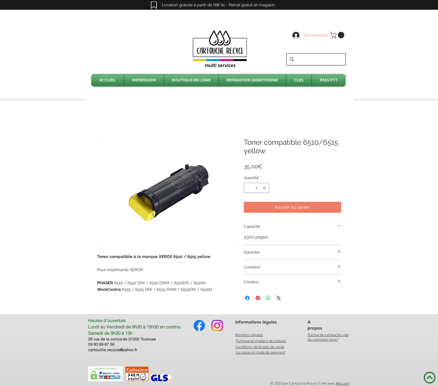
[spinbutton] (256, 188)
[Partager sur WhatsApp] (268, 298)
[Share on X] (278, 298)
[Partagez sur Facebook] (247, 298)
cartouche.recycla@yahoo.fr (112, 349)
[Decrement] (248, 188)
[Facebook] (199, 325)
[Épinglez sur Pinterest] (258, 298)
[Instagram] (217, 325)
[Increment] (264, 188)
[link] (338, 35)
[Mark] (153, 4)
